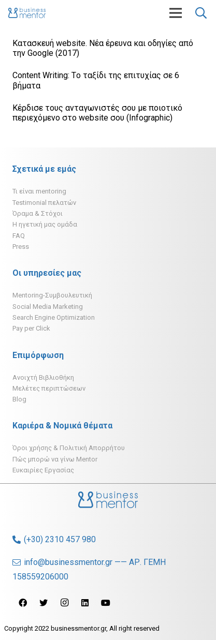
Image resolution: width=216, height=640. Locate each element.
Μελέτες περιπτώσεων (48, 388)
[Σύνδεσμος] (27, 13)
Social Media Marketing (47, 306)
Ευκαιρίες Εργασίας (43, 470)
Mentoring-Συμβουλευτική (52, 295)
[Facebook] (22, 602)
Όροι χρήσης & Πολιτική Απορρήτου (68, 448)
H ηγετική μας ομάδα (44, 224)
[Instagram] (64, 602)
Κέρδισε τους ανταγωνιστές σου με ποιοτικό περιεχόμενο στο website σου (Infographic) (97, 113)
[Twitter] (43, 602)
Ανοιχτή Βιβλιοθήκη (43, 377)
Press (20, 246)
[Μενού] (176, 13)
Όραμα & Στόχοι (37, 213)
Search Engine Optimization (53, 317)
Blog (19, 399)
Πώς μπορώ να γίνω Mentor (54, 459)
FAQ (18, 236)
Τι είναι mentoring (39, 191)
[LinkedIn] (85, 602)
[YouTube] (105, 602)
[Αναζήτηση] (201, 13)
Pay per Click (31, 328)
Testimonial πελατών (44, 202)
